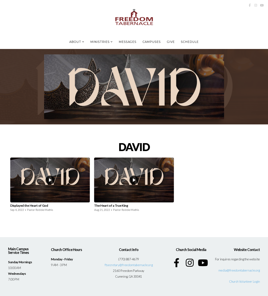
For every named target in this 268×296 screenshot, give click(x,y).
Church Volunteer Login (244, 281)
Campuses (152, 42)
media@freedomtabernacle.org (239, 270)
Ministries (101, 42)
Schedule (190, 42)
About (76, 42)
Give (171, 42)
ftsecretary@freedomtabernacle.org (129, 265)
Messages (128, 42)
